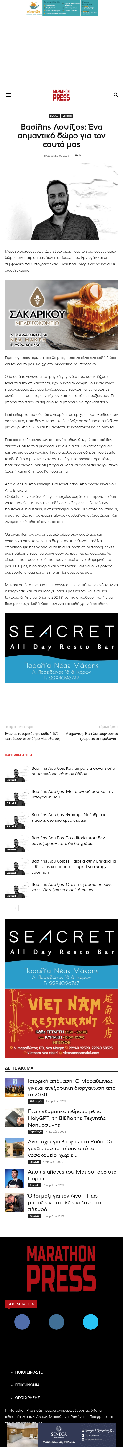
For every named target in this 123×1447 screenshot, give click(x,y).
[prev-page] (8, 908)
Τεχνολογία (35, 1131)
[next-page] (16, 908)
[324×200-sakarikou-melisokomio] (61, 315)
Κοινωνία (34, 1162)
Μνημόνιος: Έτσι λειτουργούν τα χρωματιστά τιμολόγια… (92, 736)
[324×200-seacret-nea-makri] (61, 648)
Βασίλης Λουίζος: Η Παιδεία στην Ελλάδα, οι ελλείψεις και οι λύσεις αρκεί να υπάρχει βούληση (74, 866)
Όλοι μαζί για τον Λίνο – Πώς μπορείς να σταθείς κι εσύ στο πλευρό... (64, 1202)
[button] (61, 8)
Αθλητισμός (35, 1101)
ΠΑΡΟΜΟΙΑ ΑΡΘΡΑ (18, 755)
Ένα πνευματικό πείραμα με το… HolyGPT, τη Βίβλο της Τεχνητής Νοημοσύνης (67, 1118)
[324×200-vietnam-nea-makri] (61, 1024)
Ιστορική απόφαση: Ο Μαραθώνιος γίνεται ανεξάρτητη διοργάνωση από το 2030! (71, 1088)
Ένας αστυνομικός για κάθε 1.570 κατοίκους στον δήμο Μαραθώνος (32, 736)
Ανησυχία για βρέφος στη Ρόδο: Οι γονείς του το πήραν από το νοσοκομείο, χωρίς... (70, 1148)
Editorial (67, 116)
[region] (61, 8)
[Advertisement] (61, 52)
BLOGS (54, 116)
